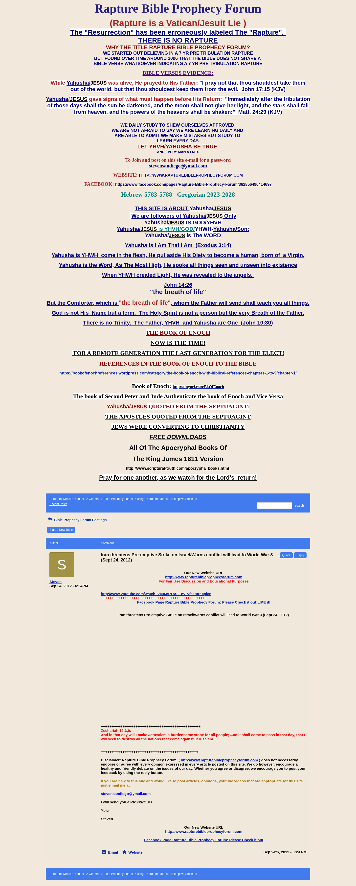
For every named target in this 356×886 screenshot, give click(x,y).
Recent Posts (58, 504)
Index (81, 499)
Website (135, 852)
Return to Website (61, 499)
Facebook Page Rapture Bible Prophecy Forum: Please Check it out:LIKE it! (203, 602)
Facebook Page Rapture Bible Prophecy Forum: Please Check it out (203, 840)
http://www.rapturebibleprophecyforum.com (203, 577)
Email (113, 852)
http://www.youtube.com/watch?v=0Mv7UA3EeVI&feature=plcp (156, 594)
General (94, 499)
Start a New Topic (61, 530)
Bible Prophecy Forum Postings (124, 499)
